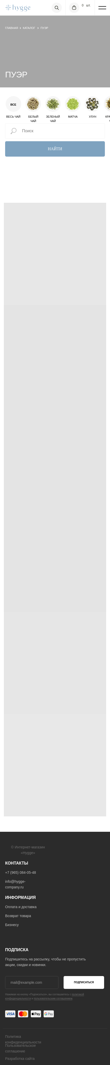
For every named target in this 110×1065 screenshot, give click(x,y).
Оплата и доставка (20, 907)
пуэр (44, 27)
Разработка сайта (20, 1059)
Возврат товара (18, 916)
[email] (31, 982)
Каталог (29, 27)
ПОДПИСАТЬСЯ (84, 982)
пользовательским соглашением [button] (53, 998)
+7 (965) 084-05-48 (20, 872)
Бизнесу (12, 925)
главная (11, 27)
